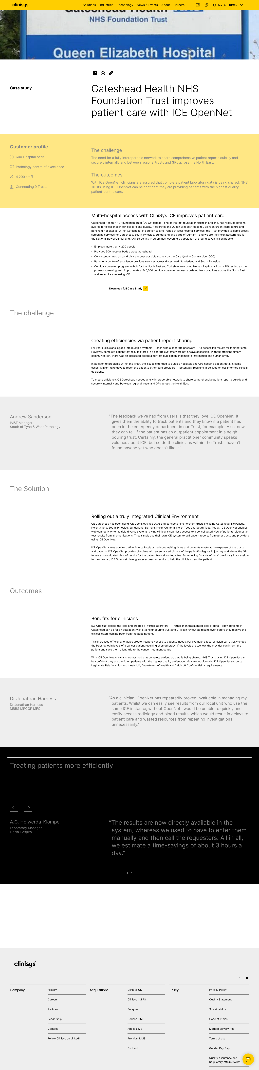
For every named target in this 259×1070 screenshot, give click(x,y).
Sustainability (217, 1009)
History (52, 989)
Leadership (55, 1019)
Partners (53, 1009)
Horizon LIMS (136, 1019)
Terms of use (217, 1038)
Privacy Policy (218, 989)
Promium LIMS (136, 1038)
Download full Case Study (125, 288)
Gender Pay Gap (219, 1048)
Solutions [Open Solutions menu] (89, 5)
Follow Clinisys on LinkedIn (64, 1038)
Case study (21, 88)
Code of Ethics (218, 1019)
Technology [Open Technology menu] (125, 5)
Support (206, 5)
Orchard (133, 1048)
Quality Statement (220, 999)
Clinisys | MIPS (137, 999)
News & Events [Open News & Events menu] (147, 5)
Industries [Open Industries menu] (106, 5)
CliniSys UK (135, 989)
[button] (220, 5)
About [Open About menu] (165, 5)
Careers (179, 5)
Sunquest (133, 1009)
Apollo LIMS (135, 1028)
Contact (198, 5)
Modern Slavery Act (221, 1028)
